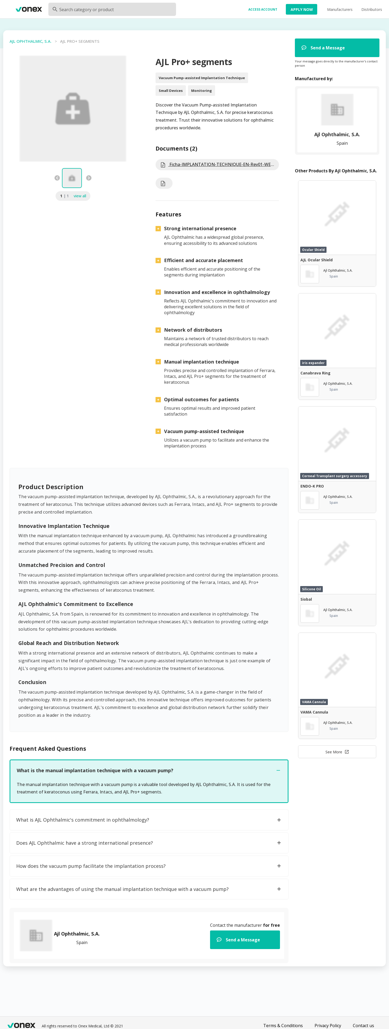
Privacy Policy (328, 1025)
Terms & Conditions (283, 1025)
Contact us (363, 1025)
